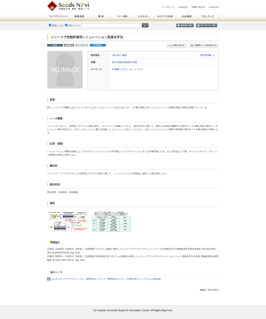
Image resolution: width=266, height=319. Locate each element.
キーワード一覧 (206, 25)
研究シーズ (56, 25)
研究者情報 (206, 55)
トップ (167, 7)
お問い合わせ (198, 7)
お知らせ (182, 7)
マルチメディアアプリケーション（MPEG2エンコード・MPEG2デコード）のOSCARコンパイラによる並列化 (106, 279)
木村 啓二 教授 (119, 55)
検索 (145, 25)
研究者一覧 (185, 25)
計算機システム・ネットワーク (127, 69)
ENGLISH (213, 7)
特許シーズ (72, 25)
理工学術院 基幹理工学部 (124, 62)
